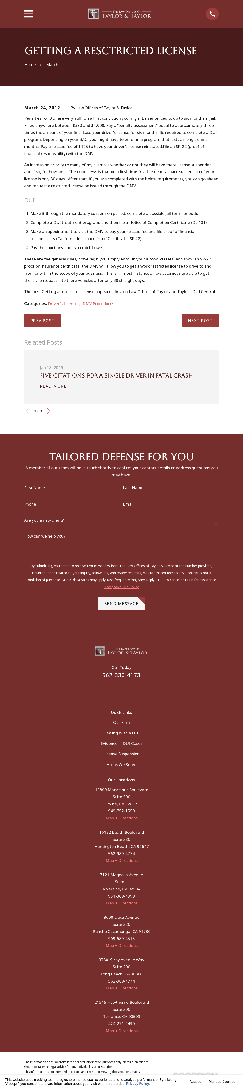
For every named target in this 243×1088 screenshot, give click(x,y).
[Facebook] (115, 691)
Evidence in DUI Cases (121, 743)
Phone (30, 504)
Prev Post (42, 320)
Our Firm (121, 722)
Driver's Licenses (63, 303)
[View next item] (49, 411)
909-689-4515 (121, 938)
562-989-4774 (121, 853)
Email (128, 504)
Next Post (200, 320)
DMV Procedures (98, 303)
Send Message (124, 601)
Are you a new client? (44, 520)
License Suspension (121, 754)
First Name (34, 487)
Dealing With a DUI (121, 733)
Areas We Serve (121, 764)
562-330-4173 (121, 675)
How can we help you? (44, 536)
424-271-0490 (121, 1023)
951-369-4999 (121, 896)
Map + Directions (122, 818)
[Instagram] (128, 691)
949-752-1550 (121, 811)
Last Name (133, 487)
